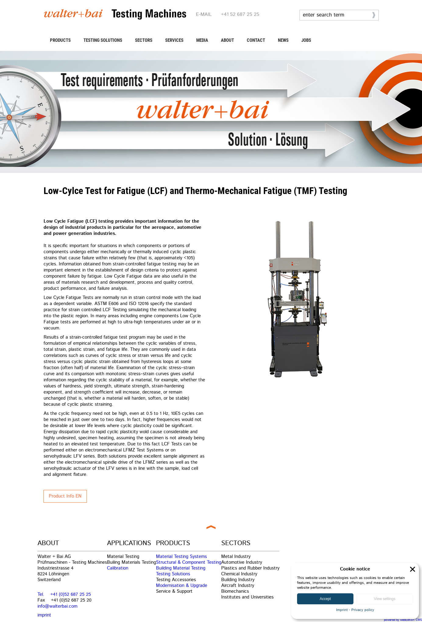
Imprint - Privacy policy (355, 610)
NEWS (283, 40)
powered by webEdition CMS (403, 620)
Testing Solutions (173, 574)
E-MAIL (204, 14)
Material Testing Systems (181, 556)
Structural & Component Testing (188, 562)
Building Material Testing (180, 568)
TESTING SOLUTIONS (102, 40)
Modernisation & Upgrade (181, 585)
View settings (384, 599)
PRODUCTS (60, 40)
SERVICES (174, 40)
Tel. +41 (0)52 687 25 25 (64, 594)
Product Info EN (65, 496)
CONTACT (256, 40)
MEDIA (202, 40)
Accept (325, 599)
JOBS (306, 40)
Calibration (117, 568)
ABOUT (227, 40)
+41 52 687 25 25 (240, 14)
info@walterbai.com (57, 606)
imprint (44, 615)
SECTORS (143, 40)
